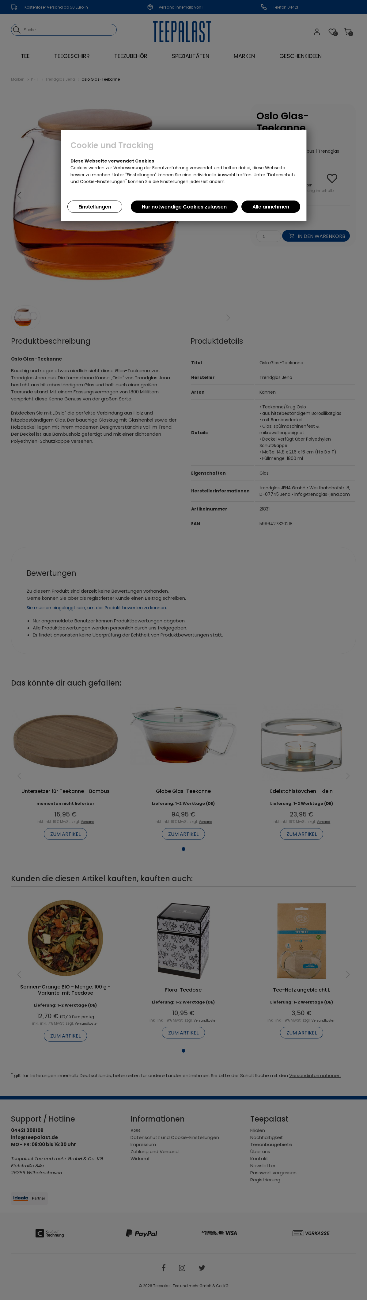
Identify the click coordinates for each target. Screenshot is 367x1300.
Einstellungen (94, 206)
